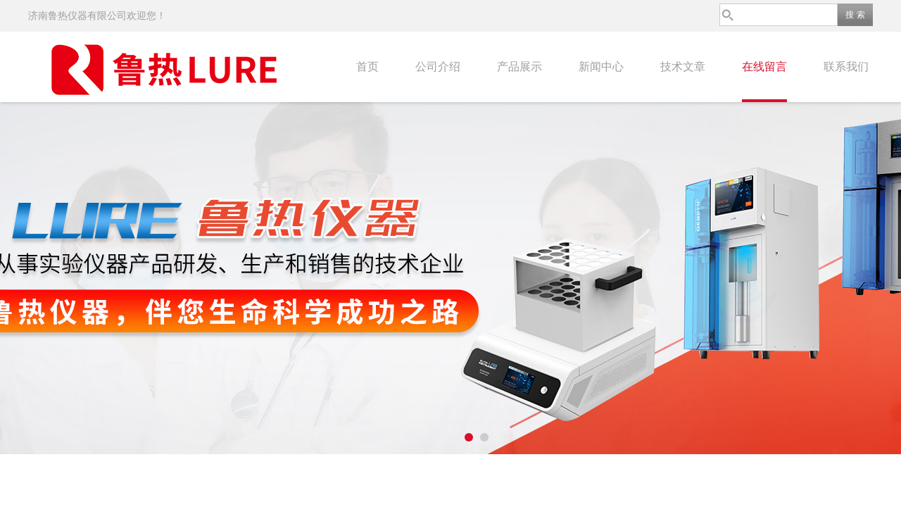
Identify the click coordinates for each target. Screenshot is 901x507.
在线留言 (764, 67)
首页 (367, 67)
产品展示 (519, 67)
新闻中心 (601, 67)
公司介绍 (437, 67)
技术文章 (682, 67)
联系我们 (846, 67)
